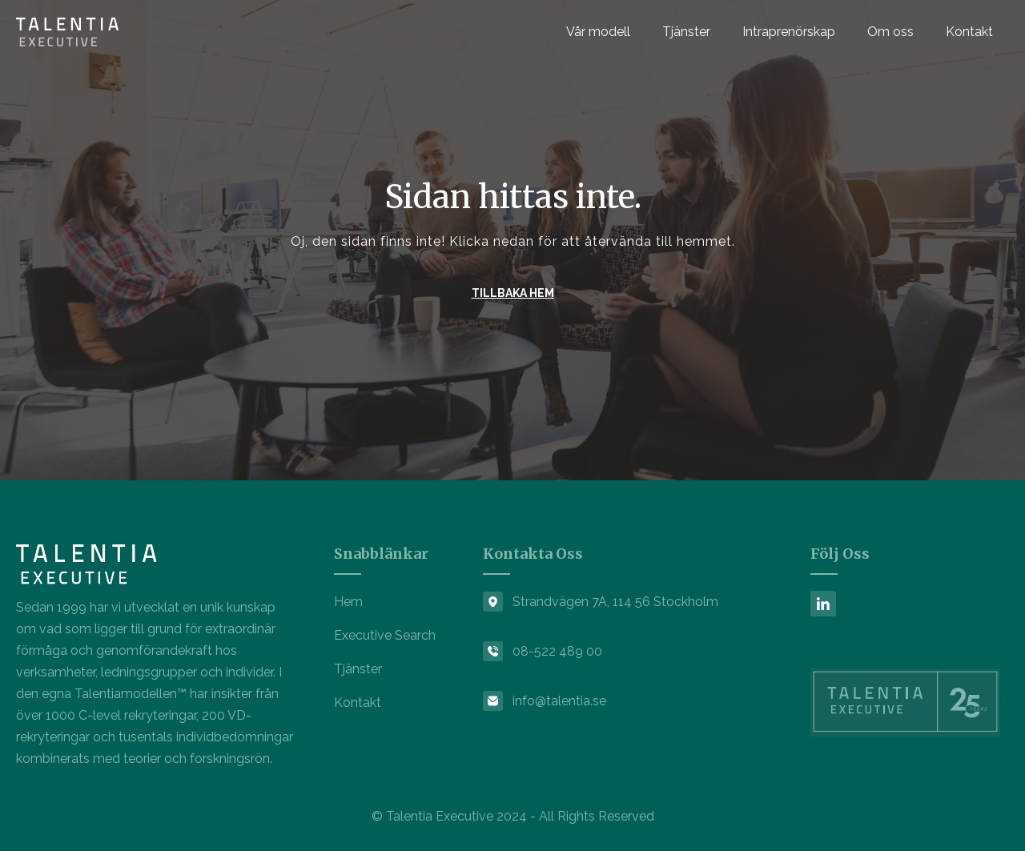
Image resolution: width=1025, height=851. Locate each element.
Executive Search (385, 635)
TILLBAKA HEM (513, 293)
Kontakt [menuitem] (969, 31)
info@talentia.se (559, 700)
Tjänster (358, 668)
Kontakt (357, 702)
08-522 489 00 (557, 651)
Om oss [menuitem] (890, 31)
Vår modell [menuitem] (598, 31)
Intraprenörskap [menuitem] (788, 31)
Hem (348, 601)
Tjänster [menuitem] (686, 31)
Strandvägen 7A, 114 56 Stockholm (615, 601)
